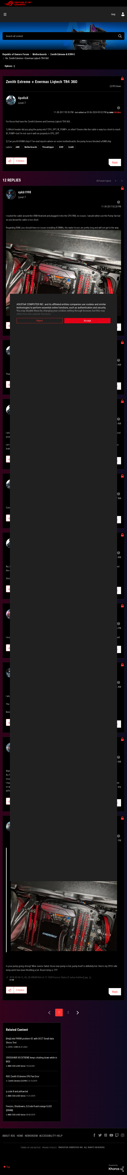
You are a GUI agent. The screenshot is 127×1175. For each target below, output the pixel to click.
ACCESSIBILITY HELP (51, 1135)
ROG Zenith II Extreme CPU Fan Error (22, 1076)
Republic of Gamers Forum (15, 54)
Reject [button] (39, 320)
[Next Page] (77, 1013)
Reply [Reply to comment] (115, 991)
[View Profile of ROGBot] (117, 112)
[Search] (63, 36)
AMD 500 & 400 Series (17, 1066)
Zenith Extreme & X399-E (62, 54)
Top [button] (8, 1167)
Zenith (71, 147)
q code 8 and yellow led (17, 1091)
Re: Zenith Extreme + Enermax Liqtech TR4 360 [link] (27, 58)
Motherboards (40, 54)
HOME (20, 1135)
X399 (61, 147)
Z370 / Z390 (13, 1047)
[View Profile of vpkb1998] (24, 192)
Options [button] (8, 66)
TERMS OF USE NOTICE (31, 1147)
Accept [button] (87, 320)
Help (113, 14)
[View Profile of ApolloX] (23, 98)
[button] (10, 161)
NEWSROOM (31, 1135)
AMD (18, 147)
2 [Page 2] (68, 1012)
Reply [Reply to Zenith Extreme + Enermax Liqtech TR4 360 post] (115, 162)
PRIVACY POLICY (49, 1147)
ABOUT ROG (8, 1135)
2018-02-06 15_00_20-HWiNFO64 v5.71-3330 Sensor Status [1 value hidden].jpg (48, 977)
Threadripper (48, 147)
